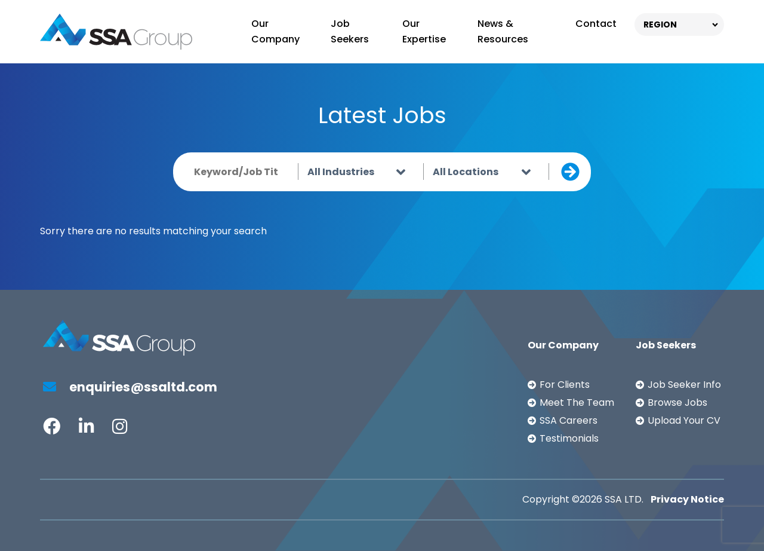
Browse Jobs (677, 402)
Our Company (275, 31)
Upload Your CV (684, 420)
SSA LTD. (624, 499)
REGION (660, 24)
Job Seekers (350, 31)
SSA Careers (568, 420)
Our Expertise (424, 31)
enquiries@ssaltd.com (130, 387)
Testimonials (569, 438)
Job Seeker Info (684, 384)
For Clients (565, 384)
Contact (596, 23)
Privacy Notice (687, 499)
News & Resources (503, 31)
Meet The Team (577, 402)
